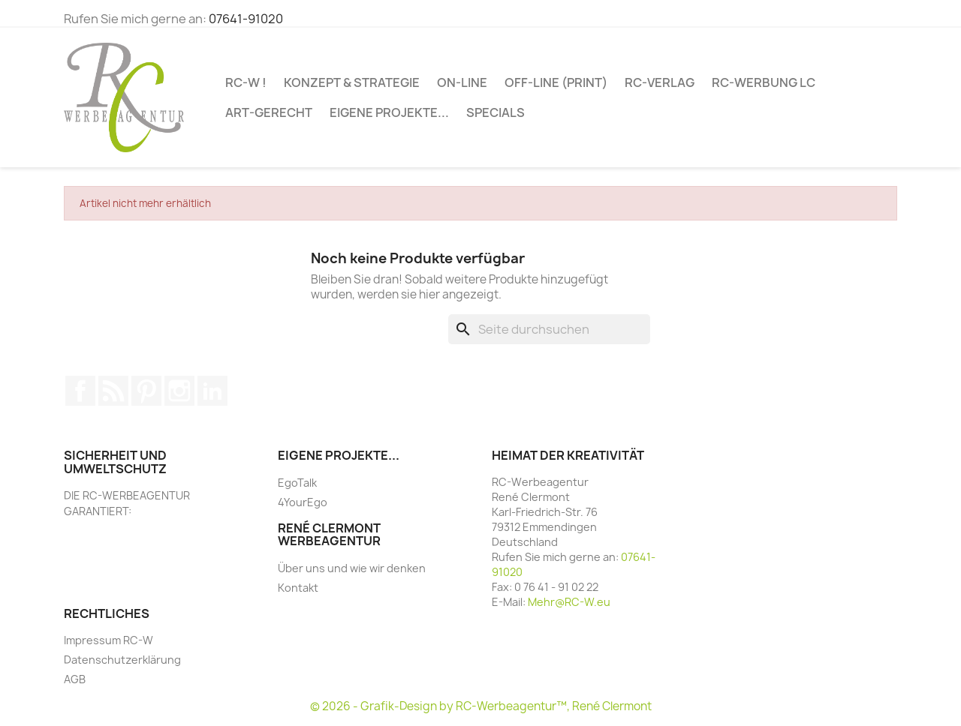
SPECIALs (495, 112)
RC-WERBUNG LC (763, 82)
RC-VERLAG (659, 82)
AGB (75, 679)
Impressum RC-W (108, 640)
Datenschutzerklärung (122, 659)
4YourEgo (302, 502)
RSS (113, 391)
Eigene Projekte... (389, 112)
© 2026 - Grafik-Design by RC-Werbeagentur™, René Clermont (481, 706)
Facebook (80, 391)
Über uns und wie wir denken (352, 568)
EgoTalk (297, 483)
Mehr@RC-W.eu (569, 602)
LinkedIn (212, 391)
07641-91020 (246, 18)
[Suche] (549, 329)
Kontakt (298, 587)
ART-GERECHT (268, 112)
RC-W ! (246, 82)
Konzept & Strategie (352, 82)
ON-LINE (462, 82)
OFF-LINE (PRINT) (556, 82)
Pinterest (146, 391)
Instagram (179, 391)
